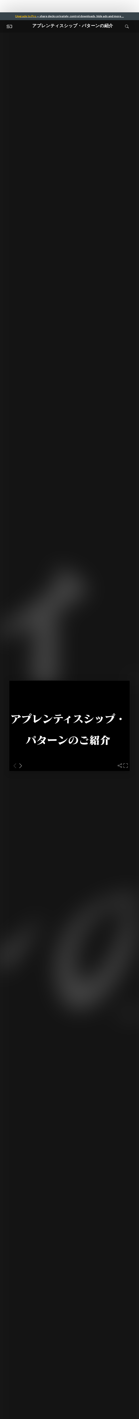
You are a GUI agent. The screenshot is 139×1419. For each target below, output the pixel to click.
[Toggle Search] (127, 26)
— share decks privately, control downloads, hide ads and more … (69, 16)
